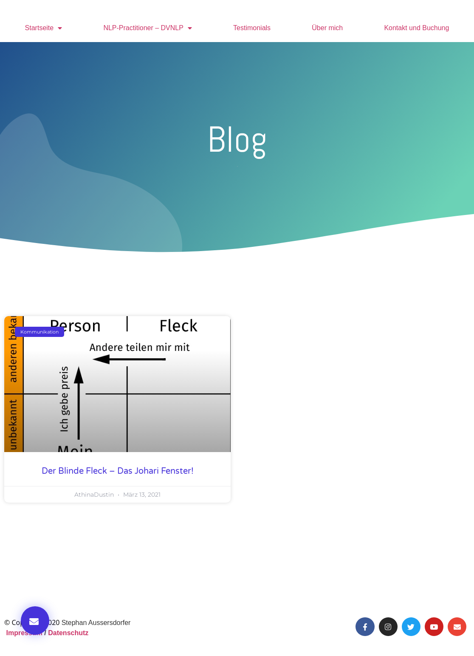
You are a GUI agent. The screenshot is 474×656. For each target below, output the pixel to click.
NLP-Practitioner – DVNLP (147, 28)
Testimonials (252, 27)
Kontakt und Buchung (416, 27)
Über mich (327, 27)
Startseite (43, 28)
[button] (35, 620)
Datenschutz (68, 632)
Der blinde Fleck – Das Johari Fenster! (118, 471)
